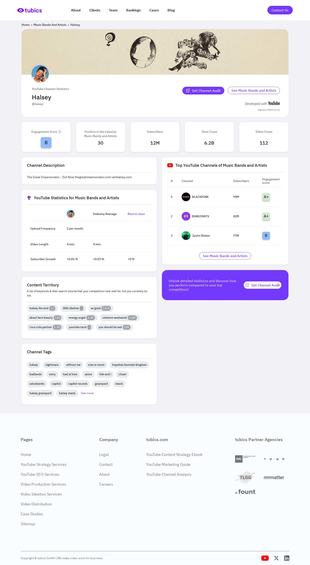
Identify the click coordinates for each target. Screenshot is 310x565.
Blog (171, 10)
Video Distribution (36, 504)
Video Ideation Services (41, 494)
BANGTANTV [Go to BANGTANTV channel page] (195, 216)
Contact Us (280, 10)
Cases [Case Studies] (154, 10)
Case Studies (32, 513)
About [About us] (76, 10)
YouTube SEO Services (40, 474)
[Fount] (247, 491)
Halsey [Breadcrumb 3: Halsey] (75, 24)
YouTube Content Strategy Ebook (174, 454)
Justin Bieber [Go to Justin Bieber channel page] (196, 235)
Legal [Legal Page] (104, 454)
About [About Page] (104, 474)
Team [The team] (113, 10)
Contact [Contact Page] (106, 464)
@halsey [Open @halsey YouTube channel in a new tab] (37, 104)
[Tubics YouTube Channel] (265, 558)
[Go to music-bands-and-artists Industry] (254, 90)
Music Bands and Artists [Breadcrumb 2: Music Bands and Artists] (50, 24)
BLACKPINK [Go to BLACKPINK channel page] (195, 197)
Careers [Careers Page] (106, 484)
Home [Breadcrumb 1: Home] (26, 24)
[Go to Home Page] (29, 10)
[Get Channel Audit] (203, 90)
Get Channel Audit (203, 90)
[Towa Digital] (276, 459)
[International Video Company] (247, 459)
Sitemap (28, 523)
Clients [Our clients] (94, 10)
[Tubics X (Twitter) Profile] (276, 558)
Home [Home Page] (26, 454)
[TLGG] (247, 477)
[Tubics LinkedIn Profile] (286, 558)
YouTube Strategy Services (44, 464)
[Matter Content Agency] (276, 477)
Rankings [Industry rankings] (133, 10)
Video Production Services (43, 484)
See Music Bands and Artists (253, 90)
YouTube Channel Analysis (169, 474)
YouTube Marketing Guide (168, 464)
